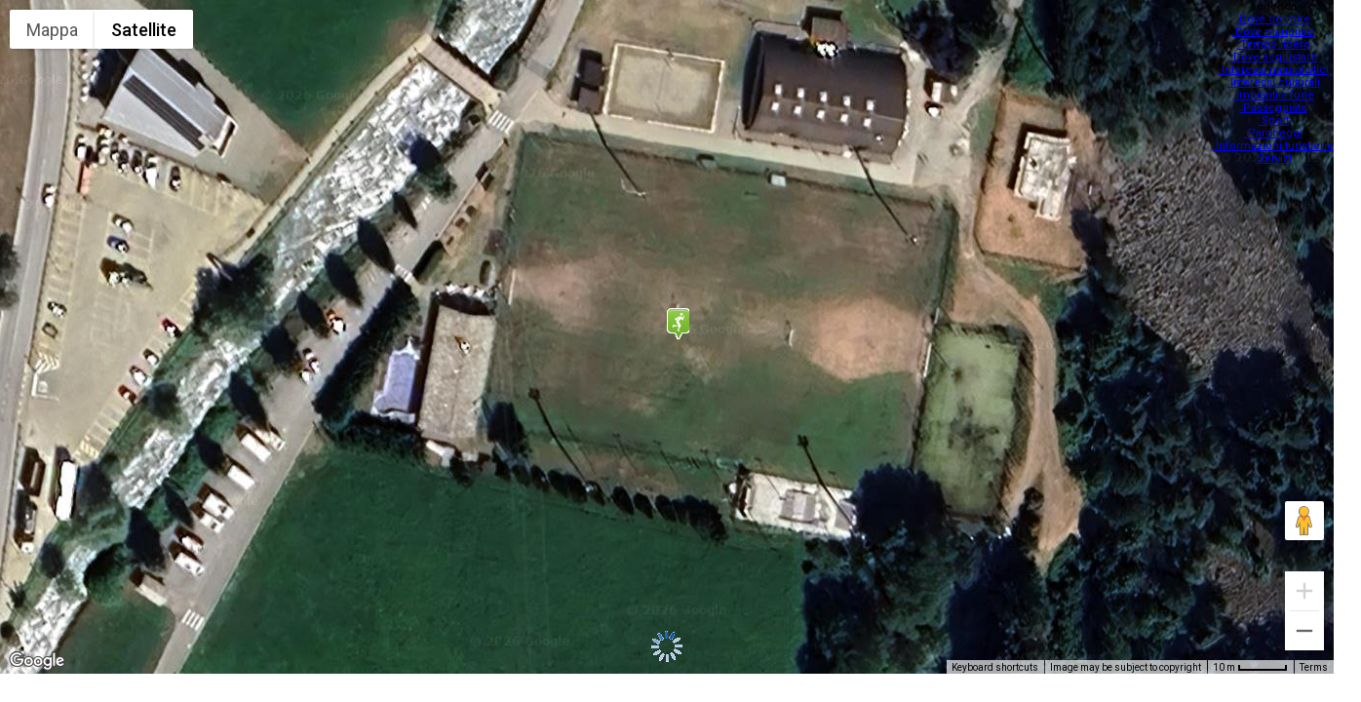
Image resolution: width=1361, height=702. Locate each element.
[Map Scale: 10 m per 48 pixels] (1250, 667)
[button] (677, 323)
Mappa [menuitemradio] (52, 30)
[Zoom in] (1304, 590)
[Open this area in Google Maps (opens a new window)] (37, 661)
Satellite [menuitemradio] (143, 30)
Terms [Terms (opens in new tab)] (1314, 667)
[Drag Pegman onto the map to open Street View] (1304, 520)
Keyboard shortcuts (995, 667)
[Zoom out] (1304, 630)
